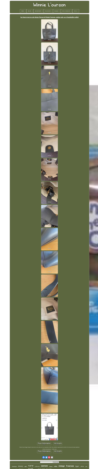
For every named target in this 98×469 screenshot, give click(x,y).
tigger (77, 466)
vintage (62, 466)
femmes (51, 466)
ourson (44, 465)
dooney (20, 466)
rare (30, 466)
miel (26, 466)
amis (86, 466)
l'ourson (70, 466)
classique (14, 466)
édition (82, 466)
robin (55, 466)
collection (37, 466)
